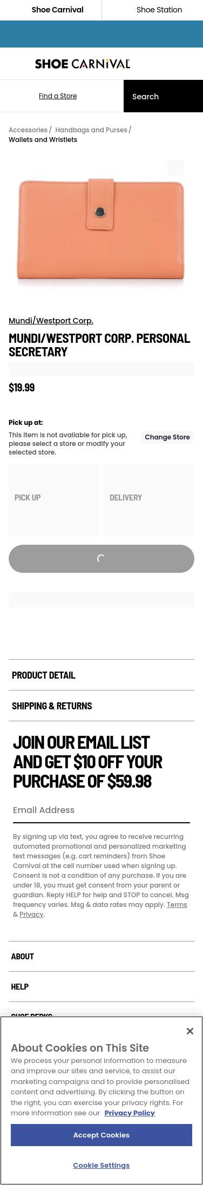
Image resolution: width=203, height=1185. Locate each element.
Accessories (28, 129)
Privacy (31, 914)
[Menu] (16, 64)
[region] (101, 1100)
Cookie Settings (101, 1165)
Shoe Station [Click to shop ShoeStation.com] (152, 10)
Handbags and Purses (91, 129)
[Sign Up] (178, 811)
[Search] (163, 96)
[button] (42, 96)
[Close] (190, 1031)
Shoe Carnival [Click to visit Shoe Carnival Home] (51, 10)
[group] (54, 500)
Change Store (168, 437)
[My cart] (189, 64)
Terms (177, 904)
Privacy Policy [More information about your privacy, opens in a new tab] (130, 1113)
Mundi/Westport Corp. (51, 320)
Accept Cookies (101, 1135)
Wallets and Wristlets (43, 139)
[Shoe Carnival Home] (82, 64)
